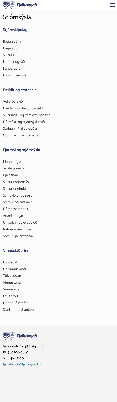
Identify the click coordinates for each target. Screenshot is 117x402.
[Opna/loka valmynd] (112, 5)
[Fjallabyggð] (20, 5)
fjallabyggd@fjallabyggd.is (22, 364)
